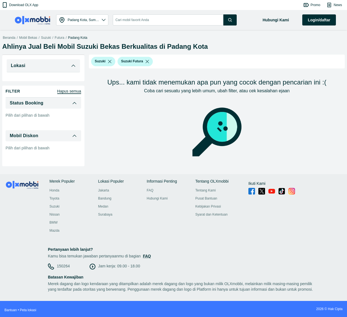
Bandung (104, 198)
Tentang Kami (205, 190)
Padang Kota (77, 38)
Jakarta (103, 190)
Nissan (54, 214)
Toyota (54, 198)
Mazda (54, 230)
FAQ (150, 190)
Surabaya (105, 214)
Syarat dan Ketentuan (211, 214)
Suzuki (46, 38)
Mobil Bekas (28, 38)
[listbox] (110, 61)
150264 (63, 266)
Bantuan (10, 310)
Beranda (9, 38)
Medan (103, 206)
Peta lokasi (28, 310)
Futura (59, 38)
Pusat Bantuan (206, 198)
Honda (54, 190)
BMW (53, 222)
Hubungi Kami (157, 198)
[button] (19, 5)
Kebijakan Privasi (208, 206)
